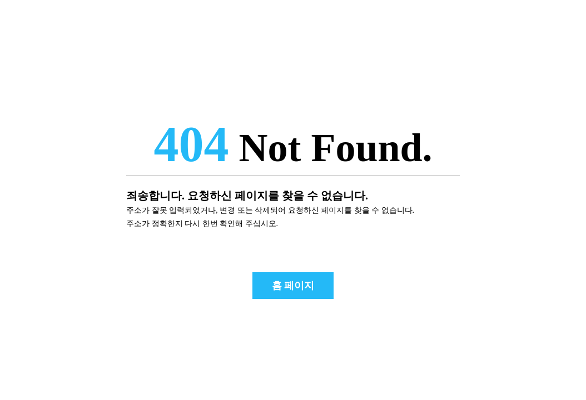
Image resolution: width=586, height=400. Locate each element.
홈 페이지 (293, 285)
